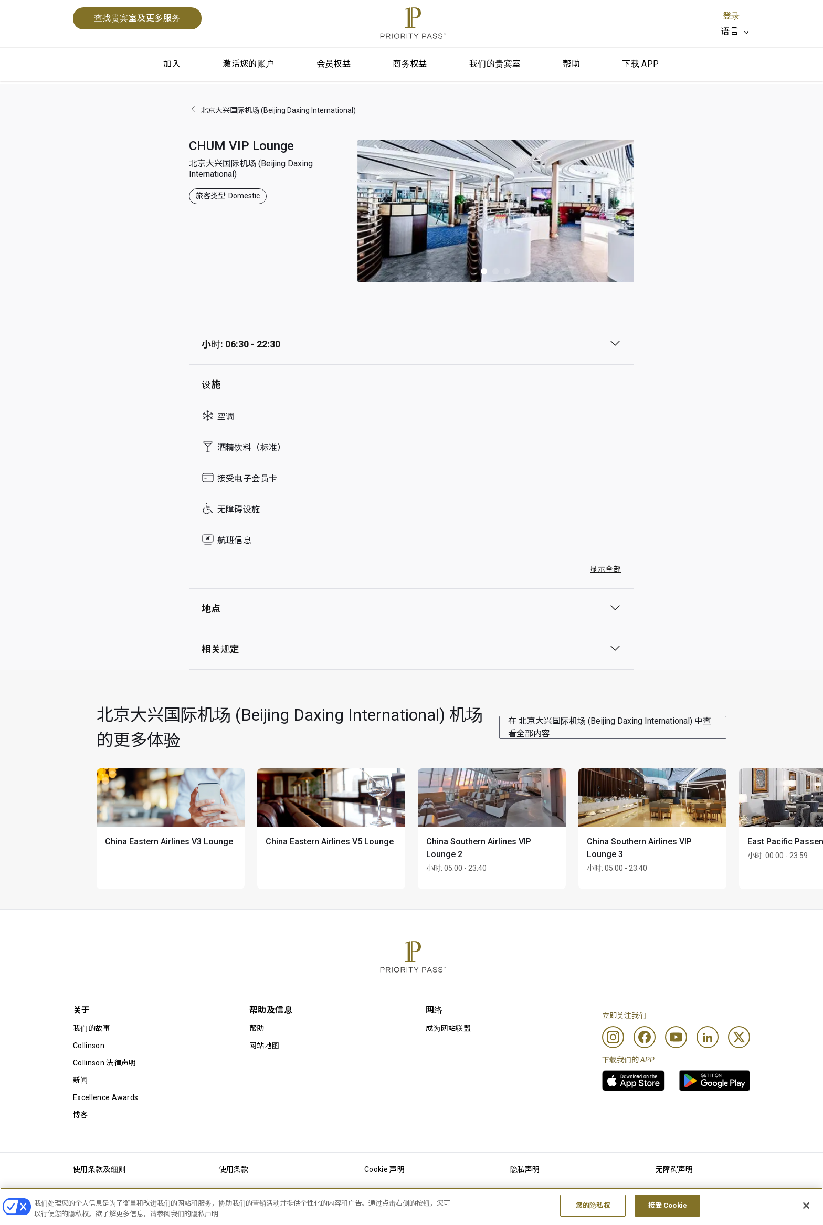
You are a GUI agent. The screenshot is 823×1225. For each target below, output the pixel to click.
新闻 (80, 1080)
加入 (172, 64)
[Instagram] (613, 1037)
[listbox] (735, 31)
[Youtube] (676, 1037)
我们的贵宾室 (495, 64)
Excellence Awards (105, 1097)
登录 (731, 16)
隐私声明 (525, 1169)
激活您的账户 (248, 64)
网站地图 (264, 1045)
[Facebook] (645, 1037)
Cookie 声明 (384, 1169)
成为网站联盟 (448, 1028)
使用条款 (234, 1169)
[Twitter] (739, 1037)
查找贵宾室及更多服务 (137, 18)
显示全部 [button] (605, 569)
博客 (80, 1115)
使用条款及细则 (99, 1169)
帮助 (571, 64)
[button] (484, 271)
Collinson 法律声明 (104, 1063)
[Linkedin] (708, 1037)
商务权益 (410, 64)
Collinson (88, 1045)
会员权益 (333, 64)
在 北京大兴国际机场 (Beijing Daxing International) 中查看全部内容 (609, 727)
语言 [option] (729, 31)
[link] (633, 1080)
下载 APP (640, 64)
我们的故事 (92, 1028)
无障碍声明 (674, 1169)
